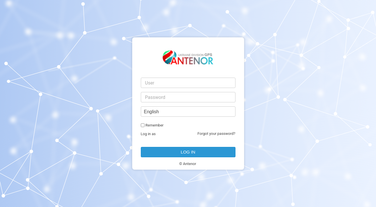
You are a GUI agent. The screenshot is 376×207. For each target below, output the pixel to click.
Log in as (148, 134)
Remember (154, 125)
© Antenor (187, 164)
